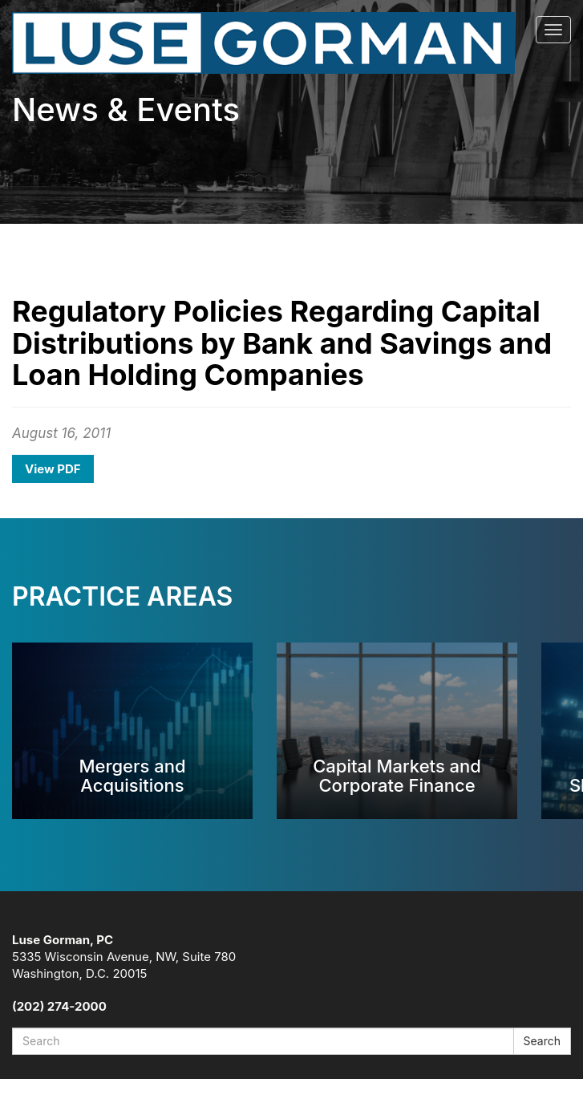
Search (542, 1041)
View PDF (53, 468)
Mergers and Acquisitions (132, 775)
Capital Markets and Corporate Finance (397, 775)
